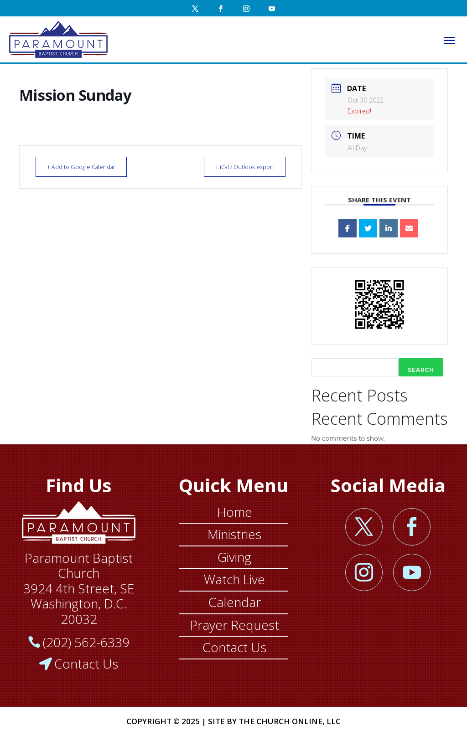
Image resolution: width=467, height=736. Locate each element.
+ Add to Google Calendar (86, 167)
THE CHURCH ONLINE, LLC (290, 721)
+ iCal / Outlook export (240, 167)
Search (421, 369)
